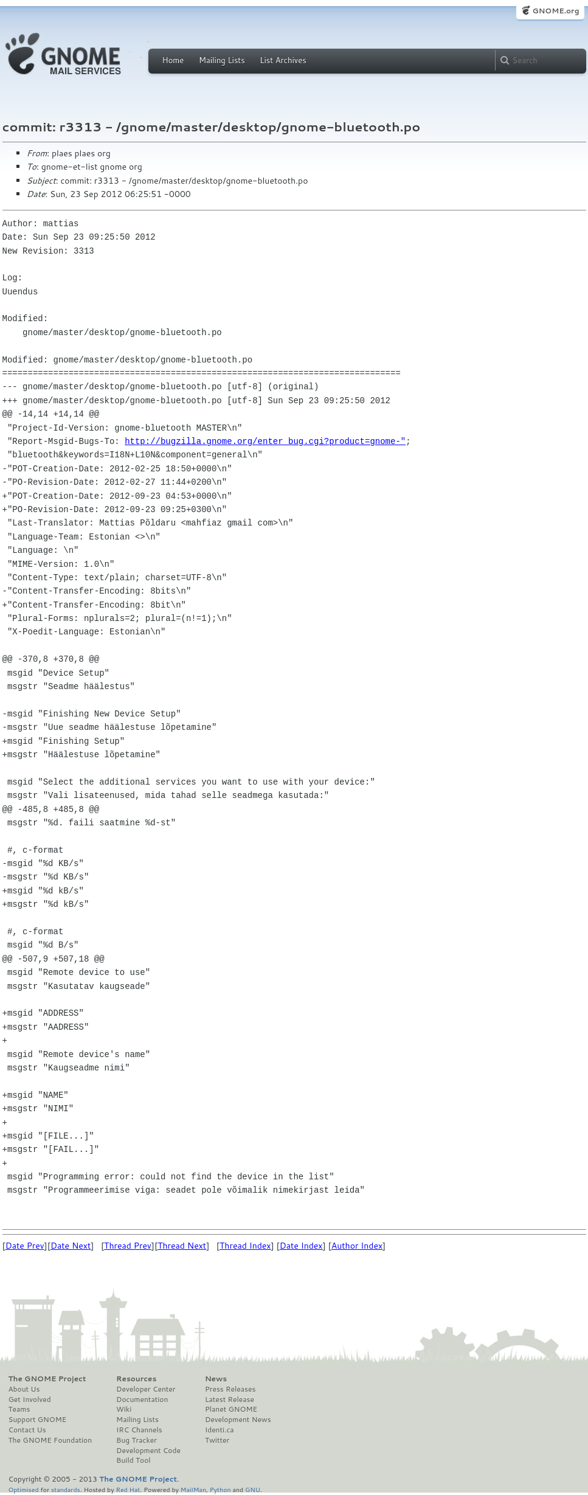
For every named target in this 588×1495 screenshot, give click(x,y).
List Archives (283, 60)
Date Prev (24, 1246)
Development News (238, 1419)
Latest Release (229, 1399)
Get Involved (30, 1399)
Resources (136, 1379)
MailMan (193, 1489)
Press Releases (230, 1389)
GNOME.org (555, 10)
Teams (19, 1409)
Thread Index (245, 1246)
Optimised (24, 1489)
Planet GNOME (231, 1409)
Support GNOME (38, 1419)
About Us (24, 1389)
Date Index (301, 1246)
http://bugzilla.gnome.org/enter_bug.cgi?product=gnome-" (265, 441)
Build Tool (133, 1460)
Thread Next (181, 1246)
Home (173, 60)
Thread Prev (127, 1246)
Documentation (142, 1399)
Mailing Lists (222, 60)
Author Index (356, 1246)
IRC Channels (139, 1430)
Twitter (217, 1440)
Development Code (148, 1450)
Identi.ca (219, 1430)
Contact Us (27, 1430)
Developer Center (145, 1389)
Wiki (123, 1409)
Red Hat (128, 1489)
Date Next (70, 1246)
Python (220, 1489)
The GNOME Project (47, 1379)
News (216, 1379)
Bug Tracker (136, 1440)
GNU (252, 1489)
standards (65, 1489)
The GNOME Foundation (50, 1440)
